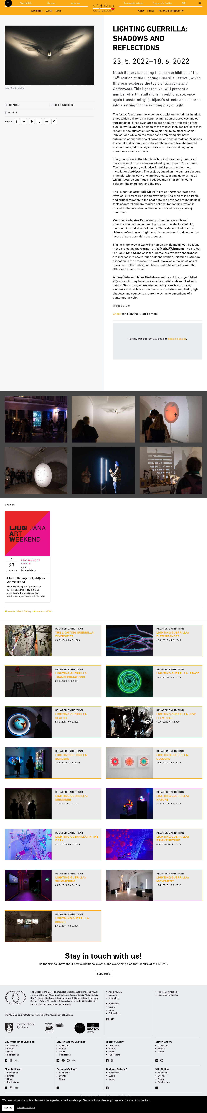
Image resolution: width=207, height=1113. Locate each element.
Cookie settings (26, 1107)
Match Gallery (163, 1041)
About (141, 10)
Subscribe (103, 973)
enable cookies (177, 338)
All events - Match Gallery (18, 611)
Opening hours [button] (63, 105)
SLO (184, 3)
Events (49, 10)
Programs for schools (133, 3)
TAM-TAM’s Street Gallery (170, 10)
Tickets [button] (11, 112)
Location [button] (12, 105)
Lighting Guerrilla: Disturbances (172, 634)
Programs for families (162, 3)
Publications (114, 1013)
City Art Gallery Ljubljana (71, 1041)
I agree (8, 1107)
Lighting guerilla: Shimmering (70, 879)
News (58, 10)
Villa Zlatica (162, 1069)
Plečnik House (13, 1069)
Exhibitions (37, 10)
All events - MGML (43, 611)
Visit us (150, 10)
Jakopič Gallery (115, 1041)
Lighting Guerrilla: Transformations (71, 675)
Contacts (51, 3)
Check (117, 314)
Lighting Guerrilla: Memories (71, 797)
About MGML (26, 3)
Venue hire (75, 3)
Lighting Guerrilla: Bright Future (172, 838)
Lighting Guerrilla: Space (177, 673)
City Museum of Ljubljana (19, 1041)
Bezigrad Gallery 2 (116, 1069)
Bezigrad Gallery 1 (67, 1069)
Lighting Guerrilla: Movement (172, 879)
